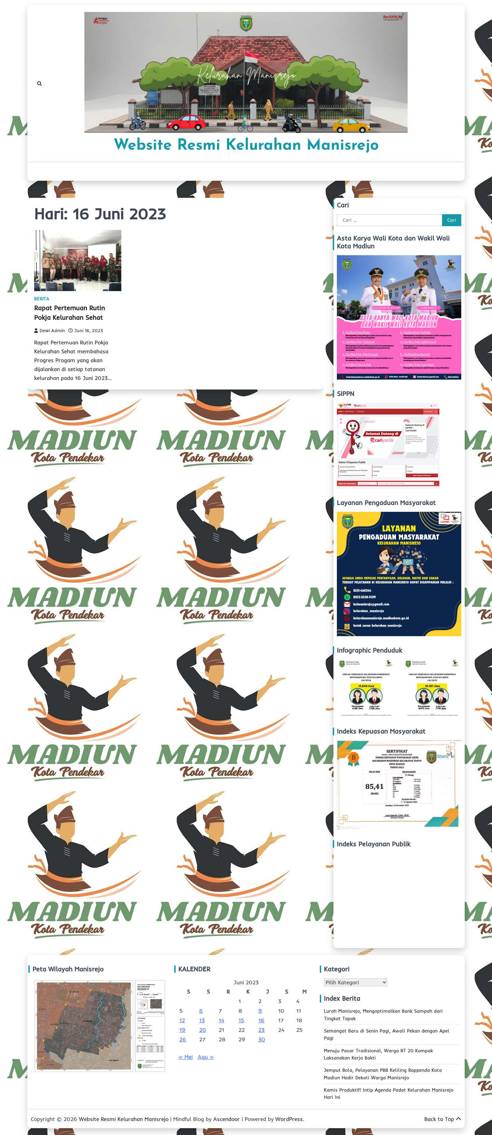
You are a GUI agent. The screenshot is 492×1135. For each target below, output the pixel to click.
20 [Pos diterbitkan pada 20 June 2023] (202, 1029)
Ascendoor (226, 1119)
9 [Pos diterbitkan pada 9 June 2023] (260, 1010)
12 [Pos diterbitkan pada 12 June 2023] (182, 1020)
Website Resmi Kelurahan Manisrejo (246, 145)
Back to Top (442, 1119)
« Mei (185, 1056)
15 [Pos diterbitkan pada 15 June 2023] (241, 1020)
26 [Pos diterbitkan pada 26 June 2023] (182, 1039)
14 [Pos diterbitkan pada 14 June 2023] (221, 1020)
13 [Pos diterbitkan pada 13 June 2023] (202, 1020)
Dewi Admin (49, 330)
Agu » (206, 1056)
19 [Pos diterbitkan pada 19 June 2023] (182, 1029)
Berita (41, 298)
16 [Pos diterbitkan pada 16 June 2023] (261, 1020)
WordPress (289, 1119)
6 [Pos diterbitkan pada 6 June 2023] (201, 1010)
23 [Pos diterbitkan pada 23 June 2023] (261, 1029)
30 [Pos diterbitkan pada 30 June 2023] (261, 1039)
